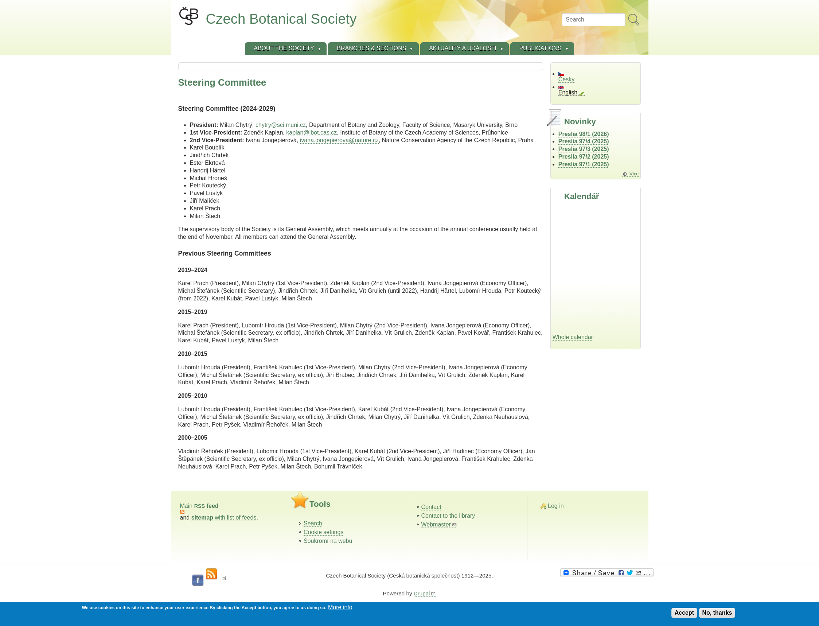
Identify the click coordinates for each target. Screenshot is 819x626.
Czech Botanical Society (281, 19)
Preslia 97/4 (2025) (583, 141)
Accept (684, 613)
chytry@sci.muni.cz (281, 125)
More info (340, 607)
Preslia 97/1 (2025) (583, 164)
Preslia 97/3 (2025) (583, 149)
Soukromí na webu (328, 541)
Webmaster (439, 524)
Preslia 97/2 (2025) (583, 156)
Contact (431, 507)
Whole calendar (573, 337)
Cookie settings (323, 532)
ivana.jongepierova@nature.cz (339, 140)
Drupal (425, 593)
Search (313, 523)
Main (199, 506)
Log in (556, 506)
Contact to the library (448, 516)
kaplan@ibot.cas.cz (311, 132)
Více (634, 173)
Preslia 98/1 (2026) (583, 134)
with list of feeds (224, 517)
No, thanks (717, 613)
